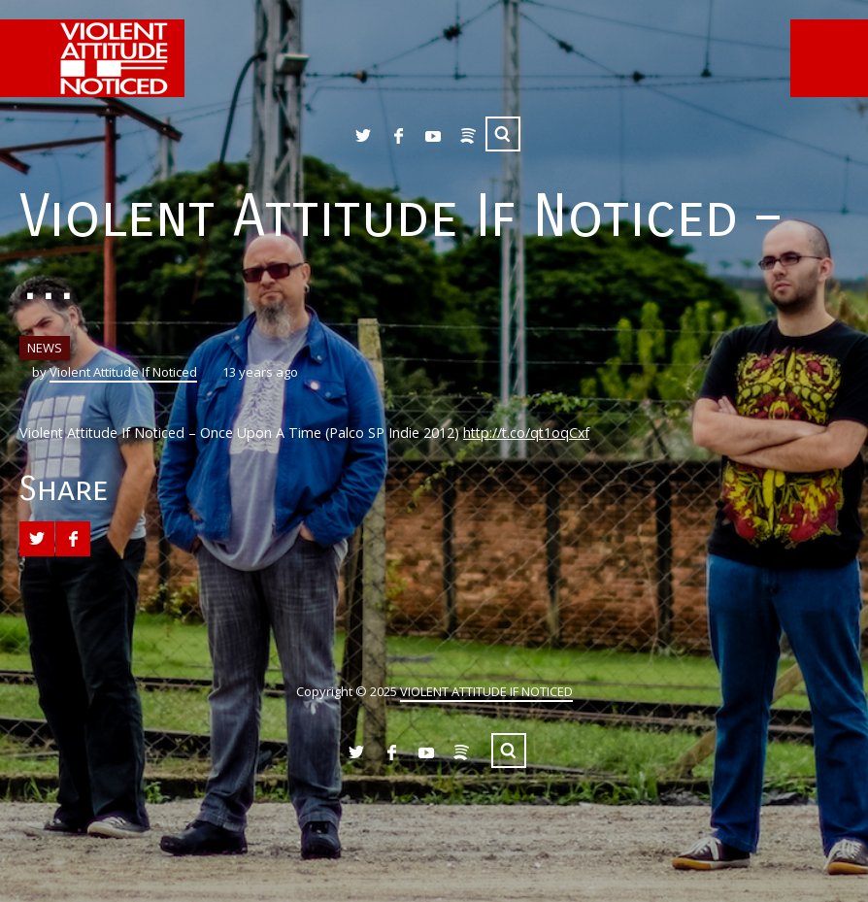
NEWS (44, 347)
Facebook (398, 135)
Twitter (363, 135)
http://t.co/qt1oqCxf (526, 432)
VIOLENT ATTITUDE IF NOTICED (486, 691)
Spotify (468, 135)
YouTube (433, 135)
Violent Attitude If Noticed (123, 372)
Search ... (502, 134)
